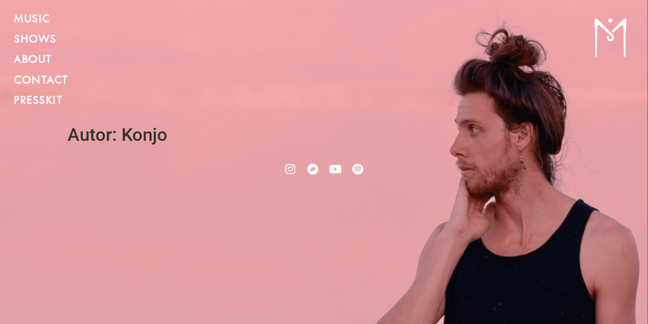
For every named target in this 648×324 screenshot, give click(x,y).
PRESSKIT (38, 101)
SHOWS (35, 40)
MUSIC (32, 19)
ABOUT (33, 60)
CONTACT (41, 81)
